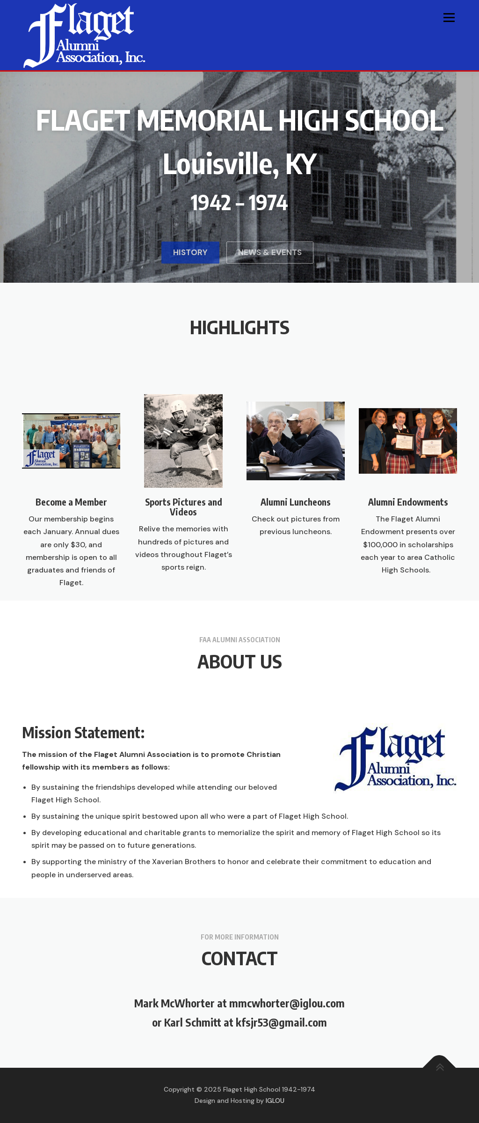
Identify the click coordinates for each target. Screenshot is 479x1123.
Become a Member (71, 600)
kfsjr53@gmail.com (281, 1022)
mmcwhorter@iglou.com (287, 1003)
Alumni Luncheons (296, 600)
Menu (449, 17)
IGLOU (275, 1100)
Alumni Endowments (408, 600)
